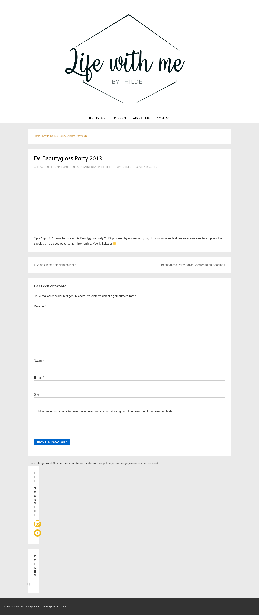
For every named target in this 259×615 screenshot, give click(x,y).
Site (36, 394)
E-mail (38, 377)
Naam (38, 360)
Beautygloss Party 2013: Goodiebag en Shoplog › (193, 264)
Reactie (40, 306)
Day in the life (102, 167)
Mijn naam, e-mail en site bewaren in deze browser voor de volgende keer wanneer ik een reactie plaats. (105, 411)
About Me (141, 118)
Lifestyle (97, 118)
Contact (164, 118)
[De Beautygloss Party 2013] (61, 167)
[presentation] (59, 425)
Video (128, 167)
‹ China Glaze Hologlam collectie (55, 264)
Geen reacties (148, 167)
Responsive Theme (56, 606)
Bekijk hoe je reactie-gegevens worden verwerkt (128, 463)
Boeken (119, 118)
